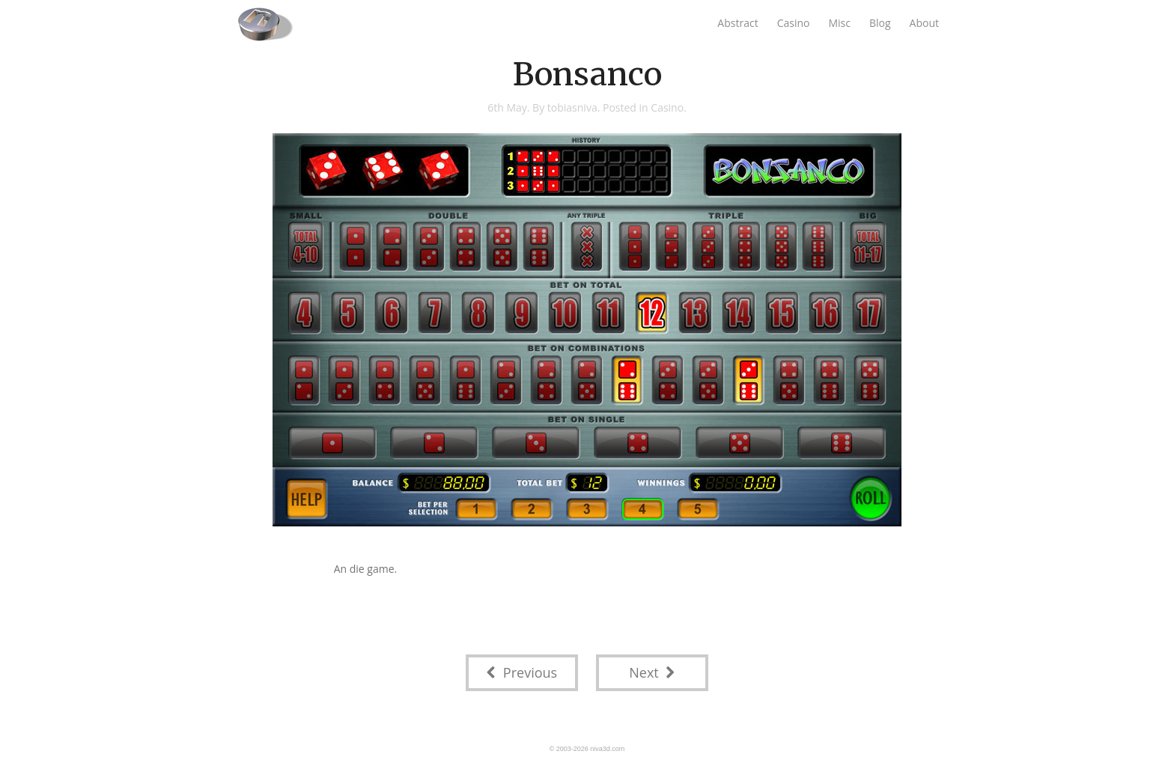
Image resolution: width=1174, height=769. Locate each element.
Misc (839, 23)
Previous (522, 672)
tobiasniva (572, 107)
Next (652, 672)
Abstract (737, 23)
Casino (793, 23)
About (924, 23)
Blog (880, 23)
